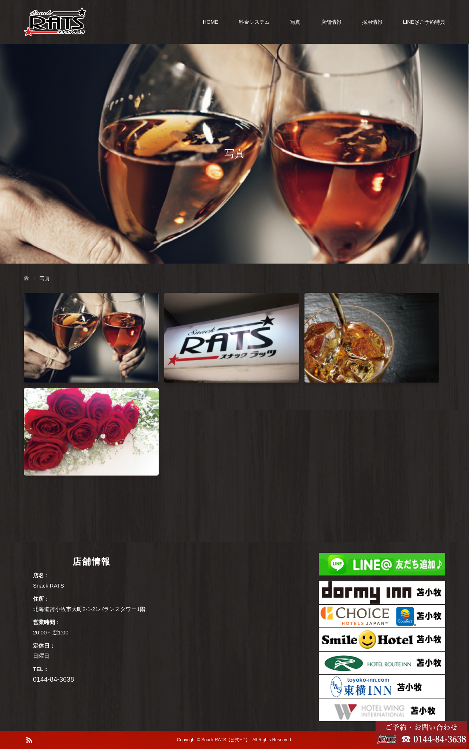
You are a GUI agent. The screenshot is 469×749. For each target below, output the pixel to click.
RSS (29, 739)
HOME (210, 22)
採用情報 (372, 22)
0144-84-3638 (53, 679)
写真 (295, 22)
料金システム (254, 22)
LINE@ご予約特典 (424, 22)
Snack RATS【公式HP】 (226, 739)
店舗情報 (331, 22)
